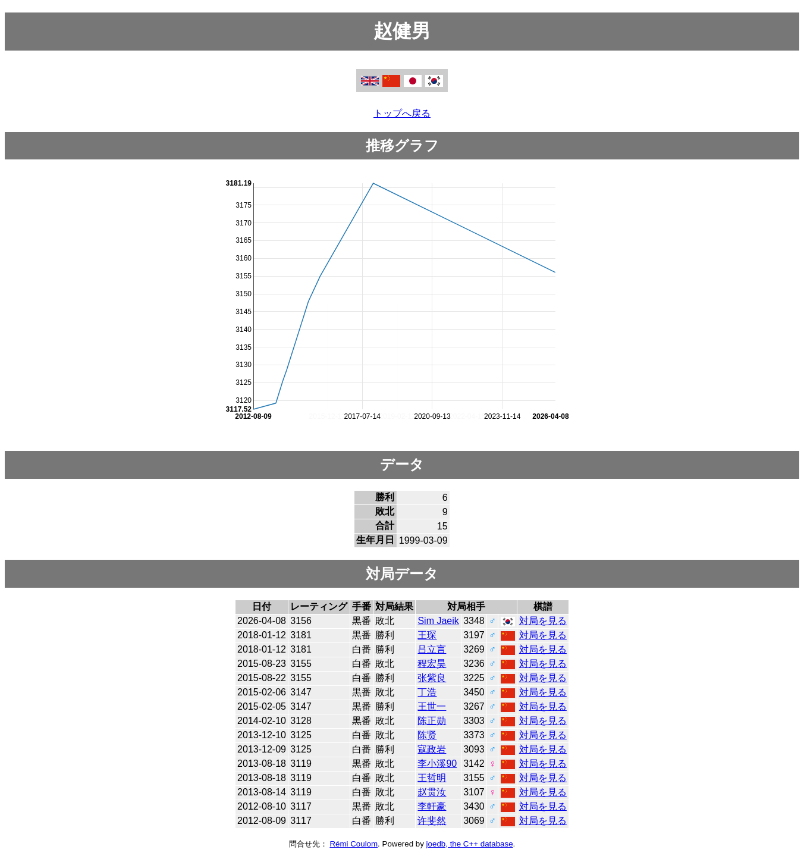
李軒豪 (431, 806)
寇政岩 (431, 749)
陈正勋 (431, 721)
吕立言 (431, 649)
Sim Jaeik (437, 621)
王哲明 (431, 778)
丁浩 (426, 692)
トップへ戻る (402, 113)
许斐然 (431, 821)
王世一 (431, 706)
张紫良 (431, 678)
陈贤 (426, 735)
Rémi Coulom (353, 843)
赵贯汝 (431, 792)
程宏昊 (431, 664)
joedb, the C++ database (469, 843)
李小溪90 (437, 763)
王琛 (426, 635)
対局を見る (543, 621)
